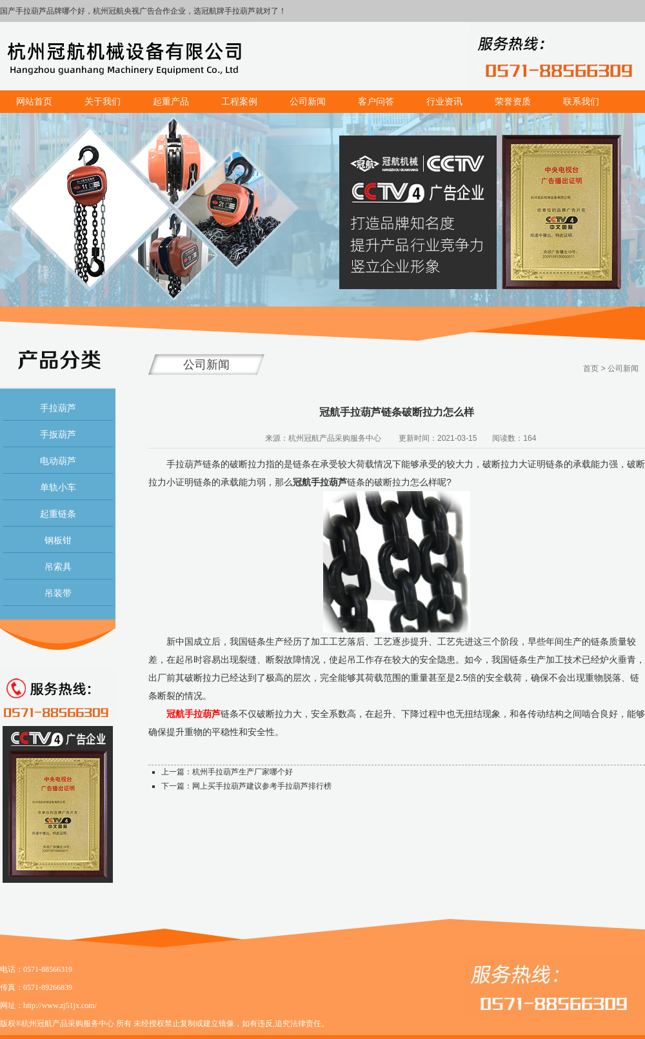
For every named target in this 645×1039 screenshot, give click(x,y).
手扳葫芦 (58, 434)
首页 (591, 368)
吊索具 (58, 566)
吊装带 (58, 593)
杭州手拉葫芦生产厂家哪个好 (242, 771)
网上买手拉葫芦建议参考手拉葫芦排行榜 (262, 786)
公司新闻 (623, 368)
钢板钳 (58, 540)
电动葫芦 (58, 461)
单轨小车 (58, 487)
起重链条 (58, 514)
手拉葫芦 (58, 408)
